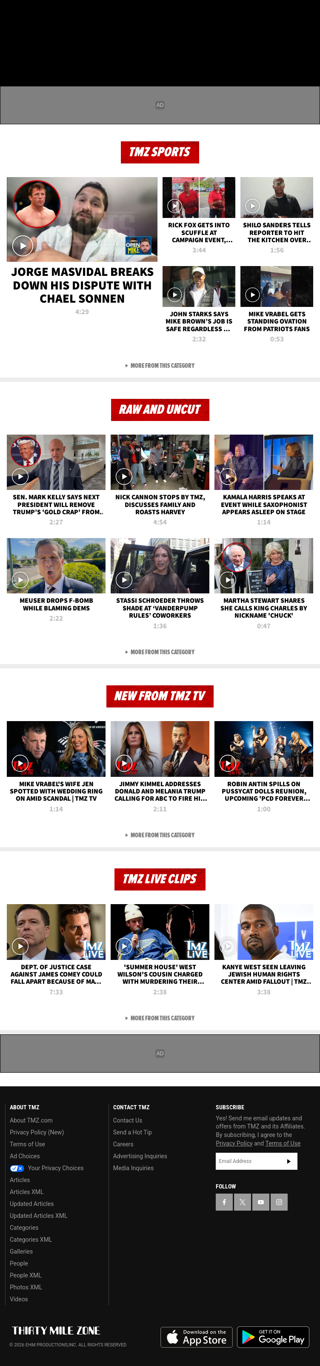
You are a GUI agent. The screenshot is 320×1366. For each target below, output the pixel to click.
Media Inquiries (133, 1168)
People (19, 1263)
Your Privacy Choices (47, 1168)
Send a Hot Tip (132, 1132)
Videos (19, 1299)
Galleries (21, 1251)
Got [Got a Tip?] (28, 36)
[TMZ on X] (27, 13)
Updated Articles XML (38, 1215)
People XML (26, 1275)
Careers (123, 1144)
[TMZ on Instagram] (61, 13)
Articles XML (27, 1191)
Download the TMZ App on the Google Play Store (273, 1337)
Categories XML (31, 1239)
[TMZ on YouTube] (260, 1202)
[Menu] (12, 57)
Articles (20, 1180)
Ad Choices (25, 1156)
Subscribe (288, 1161)
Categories (24, 1227)
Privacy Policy (234, 1143)
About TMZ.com (31, 1120)
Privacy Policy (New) (37, 1132)
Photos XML (26, 1287)
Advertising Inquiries (140, 1156)
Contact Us (128, 1120)
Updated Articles (32, 1203)
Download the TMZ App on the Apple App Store (196, 1337)
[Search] (308, 57)
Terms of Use (27, 1144)
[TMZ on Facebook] (10, 13)
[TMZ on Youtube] (44, 13)
